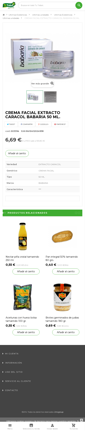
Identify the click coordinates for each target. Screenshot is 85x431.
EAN (23, 131)
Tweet (11, 124)
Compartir (26, 124)
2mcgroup (58, 412)
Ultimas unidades (40, 15)
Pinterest (60, 124)
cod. (7, 131)
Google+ (43, 124)
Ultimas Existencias (18, 15)
